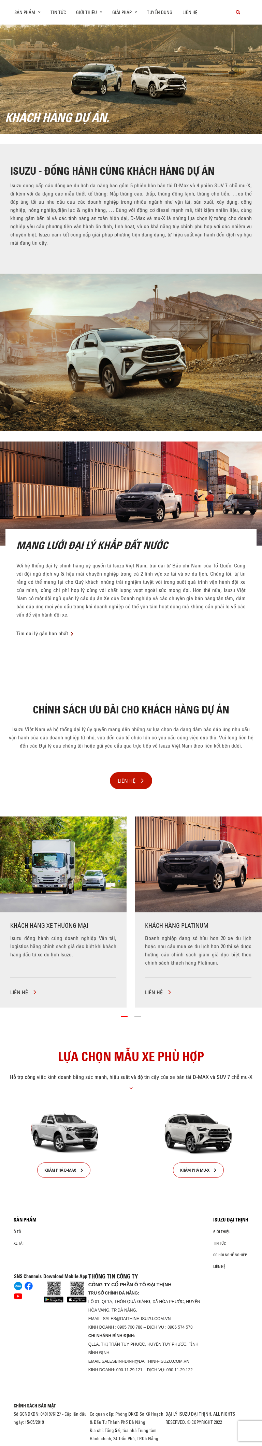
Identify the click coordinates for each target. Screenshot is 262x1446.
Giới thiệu (222, 1231)
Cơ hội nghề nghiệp (230, 1255)
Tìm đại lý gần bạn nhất (42, 633)
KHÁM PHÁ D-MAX (63, 1170)
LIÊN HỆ (23, 992)
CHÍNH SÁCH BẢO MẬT (35, 1405)
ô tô (17, 1231)
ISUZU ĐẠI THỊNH (230, 1220)
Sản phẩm (25, 1220)
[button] (124, 1016)
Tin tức (58, 12)
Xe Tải (19, 1243)
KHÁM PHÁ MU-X (198, 1170)
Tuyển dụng (159, 12)
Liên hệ (190, 12)
